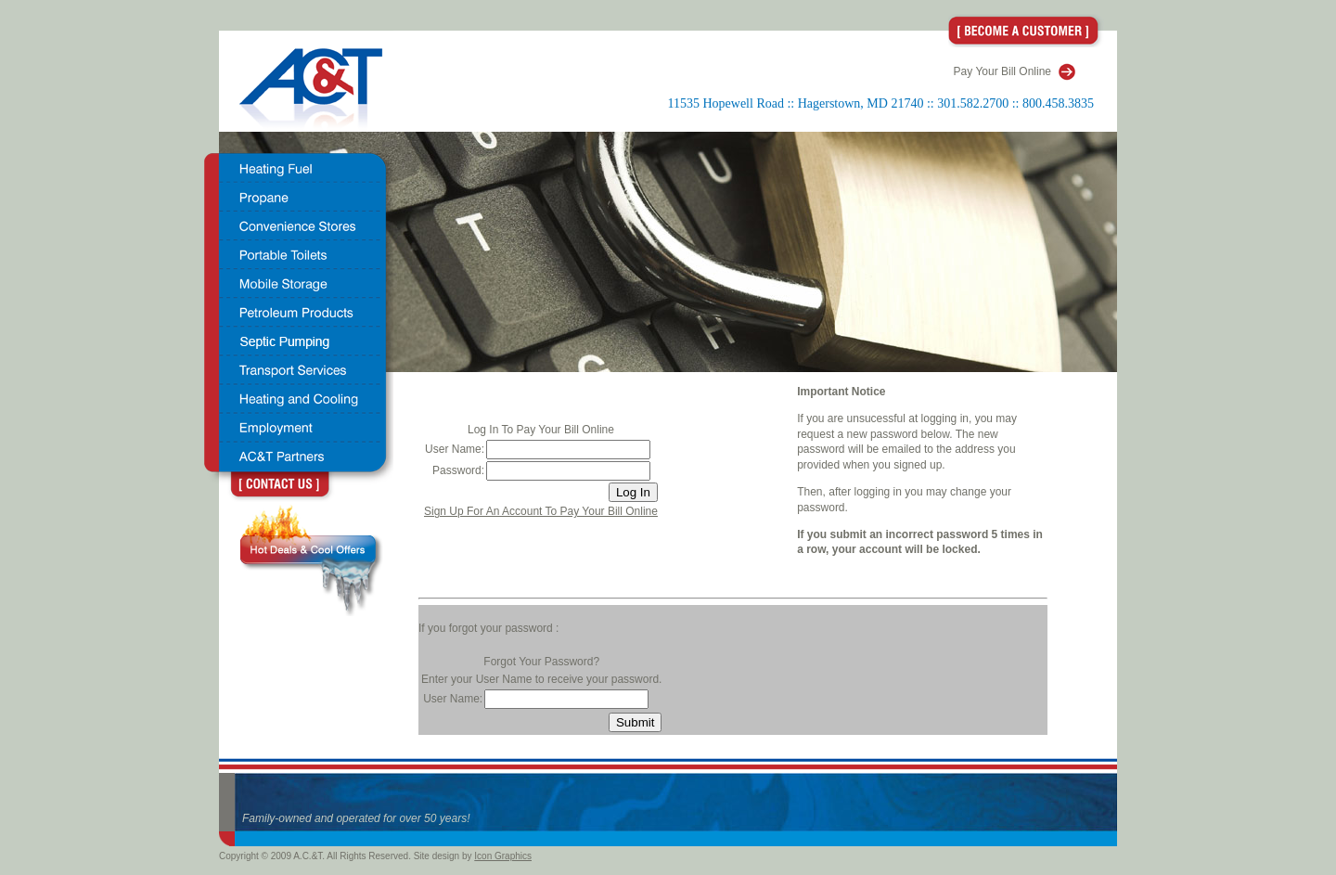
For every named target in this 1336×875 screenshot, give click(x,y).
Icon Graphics (503, 856)
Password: (458, 470)
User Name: (454, 449)
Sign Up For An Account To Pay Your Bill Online (541, 511)
